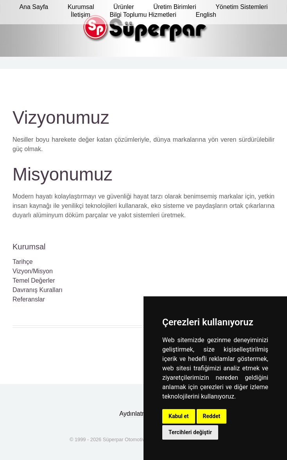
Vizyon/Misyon (33, 271)
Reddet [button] (212, 416)
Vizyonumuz (61, 118)
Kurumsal (29, 246)
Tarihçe (23, 261)
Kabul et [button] (179, 416)
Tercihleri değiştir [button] (190, 432)
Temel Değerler (34, 280)
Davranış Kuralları (38, 290)
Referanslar (29, 299)
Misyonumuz (63, 174)
